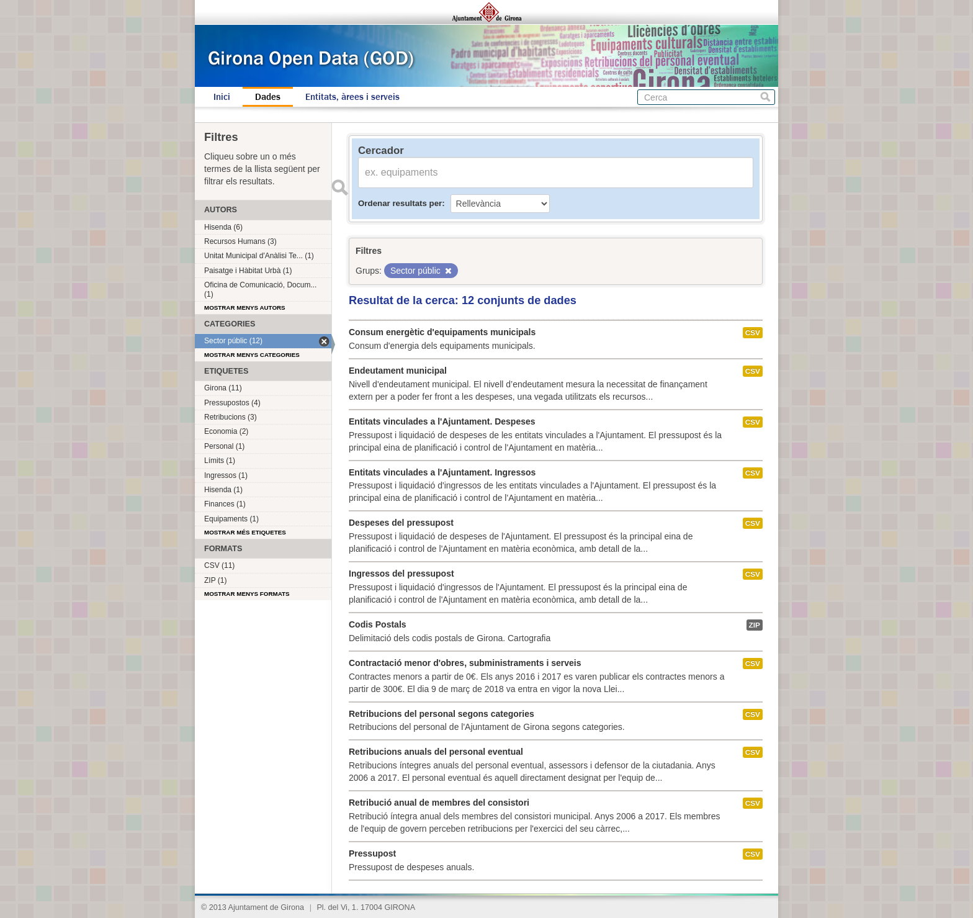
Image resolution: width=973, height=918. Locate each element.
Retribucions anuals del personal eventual (436, 752)
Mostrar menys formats (247, 593)
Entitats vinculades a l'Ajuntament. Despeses (442, 421)
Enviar (339, 187)
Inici (221, 97)
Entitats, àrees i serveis (352, 97)
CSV (752, 332)
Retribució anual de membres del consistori (439, 803)
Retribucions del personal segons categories (441, 714)
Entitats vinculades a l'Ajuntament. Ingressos (442, 472)
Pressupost (372, 853)
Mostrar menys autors (244, 307)
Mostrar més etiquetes (245, 532)
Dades (267, 97)
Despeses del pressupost (401, 523)
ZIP (754, 625)
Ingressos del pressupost (401, 573)
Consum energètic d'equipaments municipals (442, 332)
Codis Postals (377, 624)
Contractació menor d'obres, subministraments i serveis (465, 663)
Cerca (765, 97)
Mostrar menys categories (252, 354)
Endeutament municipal (398, 371)
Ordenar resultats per (400, 203)
